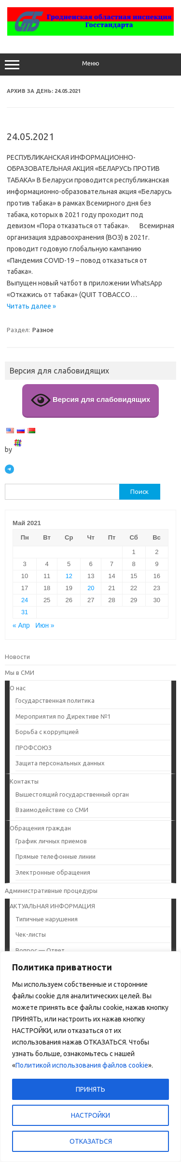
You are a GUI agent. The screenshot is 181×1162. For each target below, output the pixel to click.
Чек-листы (30, 934)
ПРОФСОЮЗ (33, 747)
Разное (43, 329)
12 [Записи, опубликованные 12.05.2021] (69, 576)
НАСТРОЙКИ (90, 1115)
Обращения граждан (40, 828)
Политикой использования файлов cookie (81, 1065)
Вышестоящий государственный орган (72, 794)
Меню (90, 64)
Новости (17, 656)
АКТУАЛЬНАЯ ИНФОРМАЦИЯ (52, 906)
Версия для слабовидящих (91, 400)
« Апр (21, 625)
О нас (18, 687)
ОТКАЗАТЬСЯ (91, 1141)
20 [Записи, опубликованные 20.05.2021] (90, 588)
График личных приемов (51, 841)
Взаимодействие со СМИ (51, 809)
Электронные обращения (52, 872)
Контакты (24, 781)
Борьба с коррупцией (47, 731)
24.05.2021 (30, 136)
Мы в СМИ (19, 672)
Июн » (44, 625)
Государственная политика (55, 700)
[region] (90, 1056)
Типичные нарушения (46, 919)
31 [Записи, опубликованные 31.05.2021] (24, 612)
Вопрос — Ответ (40, 950)
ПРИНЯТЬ (90, 1089)
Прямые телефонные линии (55, 856)
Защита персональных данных (60, 763)
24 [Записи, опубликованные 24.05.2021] (24, 600)
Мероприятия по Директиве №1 (63, 716)
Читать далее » (31, 306)
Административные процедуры (51, 890)
